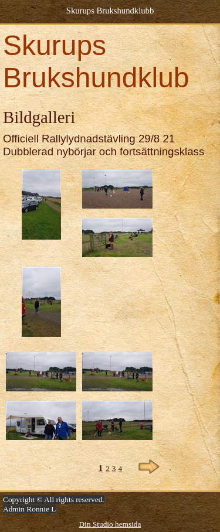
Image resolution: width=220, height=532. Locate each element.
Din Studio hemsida (110, 524)
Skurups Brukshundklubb (110, 10)
